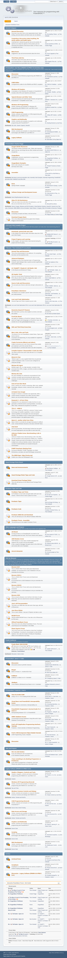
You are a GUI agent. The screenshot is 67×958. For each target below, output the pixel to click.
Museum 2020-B (16, 585)
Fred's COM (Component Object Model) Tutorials (26, 733)
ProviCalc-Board (17, 316)
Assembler (15, 172)
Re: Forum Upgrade (49, 53)
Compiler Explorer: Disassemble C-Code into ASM (27, 350)
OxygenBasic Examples (19, 163)
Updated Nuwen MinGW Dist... (52, 664)
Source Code (15, 807)
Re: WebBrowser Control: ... (51, 845)
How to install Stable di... (51, 278)
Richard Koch (48, 545)
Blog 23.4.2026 (11, 910)
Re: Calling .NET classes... (51, 115)
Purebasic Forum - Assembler (21, 520)
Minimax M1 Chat (17, 373)
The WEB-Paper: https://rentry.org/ (22, 455)
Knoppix (17, 206)
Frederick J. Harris (49, 698)
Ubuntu (13, 206)
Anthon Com (48, 536)
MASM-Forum (16, 615)
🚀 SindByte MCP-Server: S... (52, 234)
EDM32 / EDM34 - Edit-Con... (52, 286)
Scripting (14, 832)
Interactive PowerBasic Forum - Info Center (19, 883)
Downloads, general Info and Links (22, 231)
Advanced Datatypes (18, 258)
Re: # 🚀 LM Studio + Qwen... (52, 270)
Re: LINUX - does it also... (51, 337)
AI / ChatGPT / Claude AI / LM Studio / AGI (24, 268)
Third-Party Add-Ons (18, 58)
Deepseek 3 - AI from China (20, 400)
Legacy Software (17, 137)
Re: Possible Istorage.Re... (51, 875)
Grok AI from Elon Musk (19, 383)
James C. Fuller (48, 666)
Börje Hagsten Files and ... (51, 61)
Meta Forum (15, 51)
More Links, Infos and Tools (20, 332)
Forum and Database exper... (52, 754)
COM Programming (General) (20, 801)
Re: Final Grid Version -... (51, 734)
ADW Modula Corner (18, 539)
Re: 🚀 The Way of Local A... (52, 242)
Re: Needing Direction (50, 123)
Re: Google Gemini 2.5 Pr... (51, 476)
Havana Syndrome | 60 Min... (52, 43)
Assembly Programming (48, 177)
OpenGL (23, 125)
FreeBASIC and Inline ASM (19, 179)
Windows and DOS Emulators (27, 206)
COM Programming (17, 112)
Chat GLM (15, 426)
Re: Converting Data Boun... (51, 704)
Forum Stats (11, 930)
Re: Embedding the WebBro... (52, 131)
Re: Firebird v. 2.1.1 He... (51, 775)
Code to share (20, 654)
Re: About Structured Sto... (51, 814)
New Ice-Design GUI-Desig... (52, 502)
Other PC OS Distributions (19, 200)
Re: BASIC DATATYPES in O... (52, 150)
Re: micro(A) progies (50, 552)
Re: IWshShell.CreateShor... (51, 834)
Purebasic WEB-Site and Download (22, 514)
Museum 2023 (16, 595)
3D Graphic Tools (17, 274)
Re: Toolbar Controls (50, 795)
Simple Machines (15, 952)
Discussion (15, 74)
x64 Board (15, 532)
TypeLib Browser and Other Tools (22, 97)
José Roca (59, 123)
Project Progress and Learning (21, 239)
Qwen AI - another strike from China (22, 420)
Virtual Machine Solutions (40, 206)
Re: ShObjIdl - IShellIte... (51, 92)
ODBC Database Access (19, 716)
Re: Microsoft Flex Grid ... (51, 803)
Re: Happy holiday (49, 214)
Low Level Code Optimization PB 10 (20, 305)
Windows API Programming (20, 104)
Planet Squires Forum (18, 628)
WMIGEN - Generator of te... (51, 99)
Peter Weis (47, 175)
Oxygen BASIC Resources (19, 146)
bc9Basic (14, 675)
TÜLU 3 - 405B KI (17, 408)
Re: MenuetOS (48, 204)
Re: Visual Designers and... (51, 328)
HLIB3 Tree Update (49, 262)
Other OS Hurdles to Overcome (49, 208)
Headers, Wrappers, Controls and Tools (23, 772)
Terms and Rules (55, 952)
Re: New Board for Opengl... (51, 185)
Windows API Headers (18, 89)
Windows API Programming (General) (23, 782)
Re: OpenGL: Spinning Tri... (51, 824)
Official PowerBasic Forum (20, 622)
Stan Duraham (33, 919)
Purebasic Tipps (16, 501)
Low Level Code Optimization (20, 299)
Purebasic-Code (16, 509)
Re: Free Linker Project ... (51, 254)
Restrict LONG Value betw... (51, 301)
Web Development (17, 129)
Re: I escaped (48, 678)
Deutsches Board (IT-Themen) (21, 310)
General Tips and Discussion (20, 251)
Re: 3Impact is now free (50, 860)
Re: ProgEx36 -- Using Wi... (51, 711)
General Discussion (17, 31)
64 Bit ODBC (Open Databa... (52, 719)
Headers (14, 779)
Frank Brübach (21, 651)
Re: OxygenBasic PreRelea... (52, 158)
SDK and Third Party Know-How (21, 327)
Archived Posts (16, 859)
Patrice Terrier (48, 826)
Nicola (55, 204)
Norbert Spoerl (56, 313)
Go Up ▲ (62, 952)
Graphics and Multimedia (19, 119)
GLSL (13, 183)
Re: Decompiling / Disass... (51, 34)
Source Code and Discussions (21, 283)
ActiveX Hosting (22, 807)
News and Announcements (20, 467)
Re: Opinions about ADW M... (52, 543)
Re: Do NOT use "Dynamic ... (52, 494)
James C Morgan (49, 713)
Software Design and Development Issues (24, 192)
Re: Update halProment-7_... (51, 648)
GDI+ (15, 125)
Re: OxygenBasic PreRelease (15, 893)
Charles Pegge (48, 45)
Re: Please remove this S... (51, 867)
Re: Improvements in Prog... (51, 193)
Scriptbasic (15, 865)
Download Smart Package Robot (21, 480)
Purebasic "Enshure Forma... (51, 510)
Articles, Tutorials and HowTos (19, 797)
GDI (12, 125)
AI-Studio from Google (18, 392)
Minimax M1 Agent (17, 365)
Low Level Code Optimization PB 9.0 (37, 305)
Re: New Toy (48, 672)
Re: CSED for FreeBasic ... (51, 84)
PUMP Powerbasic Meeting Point (21, 448)
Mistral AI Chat (16, 357)
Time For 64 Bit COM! (18, 694)
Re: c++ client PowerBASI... (51, 742)
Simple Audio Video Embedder (9, 954)
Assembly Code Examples (36, 177)
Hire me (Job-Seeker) (18, 752)
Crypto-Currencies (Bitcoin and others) (23, 342)
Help (50, 952)
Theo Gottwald (48, 236)
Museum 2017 (16, 567)
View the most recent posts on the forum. (17, 936)
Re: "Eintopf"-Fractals (50, 165)
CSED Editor (15, 82)
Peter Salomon (42, 932)
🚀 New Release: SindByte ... (52, 468)
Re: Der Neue (48, 313)
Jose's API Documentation (20, 603)
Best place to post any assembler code (21, 177)
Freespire (59, 208)
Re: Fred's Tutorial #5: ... (51, 727)
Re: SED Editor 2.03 (50, 139)
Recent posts (11, 886)
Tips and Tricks (15, 788)
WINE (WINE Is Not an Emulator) (21, 208)
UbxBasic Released (49, 684)
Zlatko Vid (58, 139)
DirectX (19, 125)
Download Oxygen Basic (19, 217)
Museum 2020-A (16, 575)
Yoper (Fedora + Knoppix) (36, 208)
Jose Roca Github (17, 610)
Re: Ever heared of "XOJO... (51, 534)
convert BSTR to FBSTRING (51, 173)
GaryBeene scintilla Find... (51, 107)
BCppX (14, 670)
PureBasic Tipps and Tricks (20, 492)
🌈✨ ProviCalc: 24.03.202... (52, 320)
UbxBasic (14, 682)
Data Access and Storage (19, 811)
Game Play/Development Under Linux (20, 197)
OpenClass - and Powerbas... (52, 293)
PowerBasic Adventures (19, 290)
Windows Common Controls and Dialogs (24, 791)
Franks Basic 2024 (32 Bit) (19, 644)
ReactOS (49, 206)
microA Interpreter (17, 551)
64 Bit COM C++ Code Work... (52, 696)
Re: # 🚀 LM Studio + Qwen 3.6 (15, 913)
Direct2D (28, 125)
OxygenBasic (16, 155)
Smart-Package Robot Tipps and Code (23, 475)
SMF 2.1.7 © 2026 (7, 952)
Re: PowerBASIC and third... (51, 76)
